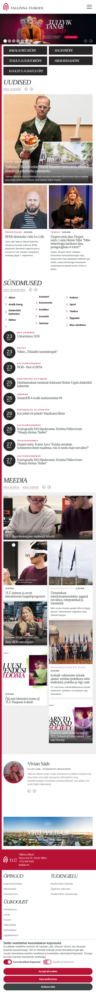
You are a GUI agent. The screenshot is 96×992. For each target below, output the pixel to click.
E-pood (7, 919)
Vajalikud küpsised (63, 962)
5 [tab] (22, 41)
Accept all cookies (48, 971)
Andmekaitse (9, 930)
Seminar (44, 323)
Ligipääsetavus (10, 935)
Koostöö (44, 316)
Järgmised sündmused (35, 290)
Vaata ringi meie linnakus (48, 831)
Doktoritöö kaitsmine (15, 312)
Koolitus (44, 309)
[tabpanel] (48, 29)
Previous (85, 41)
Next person (34, 791)
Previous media (44, 487)
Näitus (12, 319)
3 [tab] (13, 41)
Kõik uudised (12, 89)
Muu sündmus (78, 325)
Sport (73, 304)
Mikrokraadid (9, 888)
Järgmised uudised (31, 89)
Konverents (45, 302)
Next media (49, 487)
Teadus (74, 311)
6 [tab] (26, 41)
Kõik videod (31, 487)
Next (91, 41)
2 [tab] (9, 41)
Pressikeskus (9, 909)
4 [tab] (18, 41)
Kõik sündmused (14, 290)
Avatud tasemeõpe (12, 883)
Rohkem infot (48, 986)
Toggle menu (89, 7)
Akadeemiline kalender (62, 883)
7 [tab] (31, 41)
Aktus (12, 297)
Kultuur (74, 297)
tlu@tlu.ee (24, 864)
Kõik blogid (11, 487)
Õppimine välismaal (60, 888)
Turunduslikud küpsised (26, 962)
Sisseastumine (10, 894)
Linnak (6, 914)
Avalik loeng (16, 304)
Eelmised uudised (26, 89)
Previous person (29, 791)
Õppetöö (75, 318)
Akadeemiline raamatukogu (64, 894)
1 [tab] (5, 41)
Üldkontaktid (9, 925)
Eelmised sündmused (30, 290)
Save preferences (48, 979)
